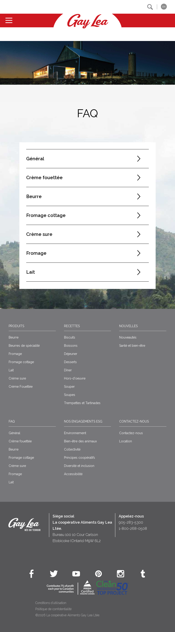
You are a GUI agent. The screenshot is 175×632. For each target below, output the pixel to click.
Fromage (15, 354)
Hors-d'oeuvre (74, 378)
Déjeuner (70, 354)
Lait (11, 370)
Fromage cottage (21, 362)
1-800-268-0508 (133, 528)
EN (163, 6)
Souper (69, 386)
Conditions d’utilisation (50, 603)
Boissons (70, 345)
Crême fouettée (20, 441)
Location (125, 441)
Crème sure (17, 378)
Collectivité (72, 449)
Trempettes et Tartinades (82, 403)
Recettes (72, 326)
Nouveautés (127, 337)
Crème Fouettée (21, 386)
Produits (16, 326)
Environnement (75, 433)
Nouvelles (128, 326)
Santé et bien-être (132, 345)
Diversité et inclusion (79, 466)
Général (14, 433)
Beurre (13, 337)
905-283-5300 (131, 522)
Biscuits (69, 337)
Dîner (68, 370)
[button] (150, 7)
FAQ (12, 421)
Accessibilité (73, 474)
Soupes (69, 395)
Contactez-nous (134, 421)
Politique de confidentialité (53, 609)
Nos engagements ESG (83, 421)
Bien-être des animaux (80, 441)
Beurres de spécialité (24, 345)
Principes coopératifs (79, 457)
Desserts (70, 362)
